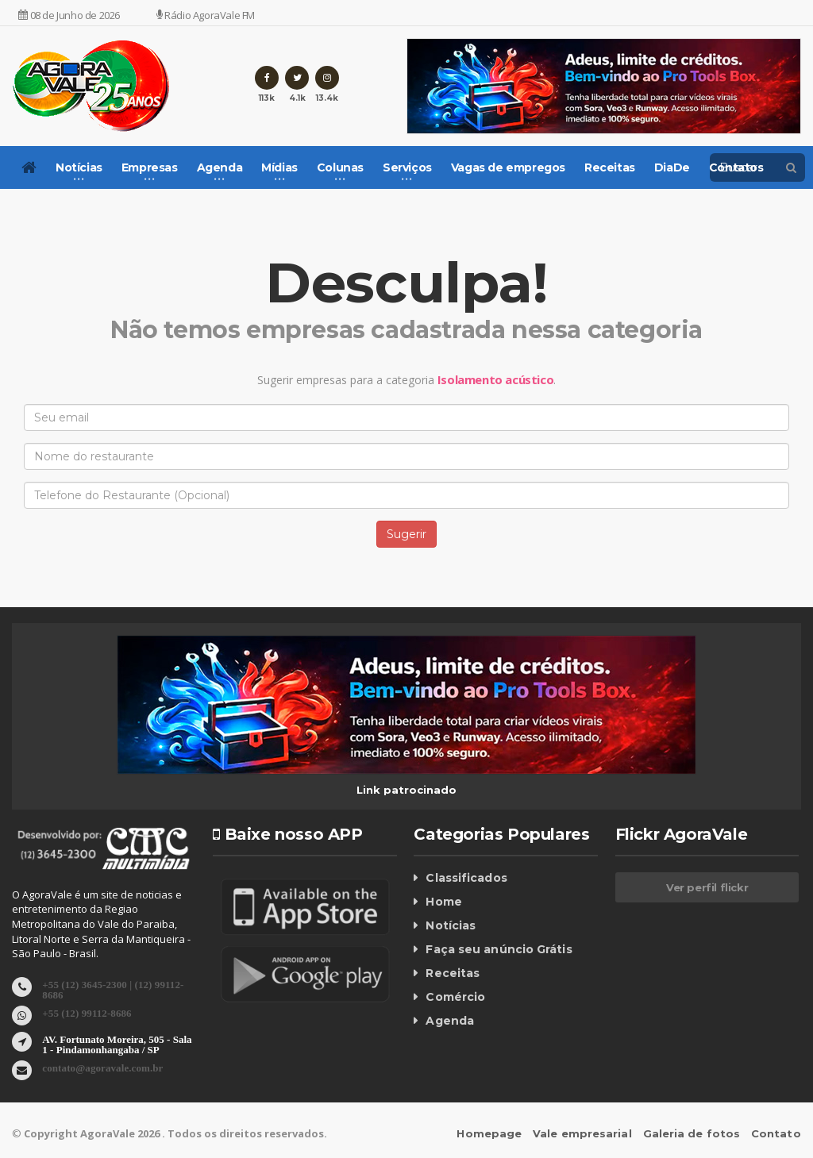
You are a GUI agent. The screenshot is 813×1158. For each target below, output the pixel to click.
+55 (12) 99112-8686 (86, 1012)
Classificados (465, 878)
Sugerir (406, 534)
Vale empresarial (585, 1133)
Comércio (455, 997)
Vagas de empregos (508, 167)
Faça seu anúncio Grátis (498, 949)
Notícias (450, 925)
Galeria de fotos (693, 1133)
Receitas (609, 167)
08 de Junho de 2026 (69, 15)
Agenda (449, 1021)
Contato (776, 1133)
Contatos (736, 167)
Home (443, 901)
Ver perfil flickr (707, 887)
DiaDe (672, 167)
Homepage (492, 1133)
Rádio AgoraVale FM (205, 15)
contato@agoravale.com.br (101, 1067)
